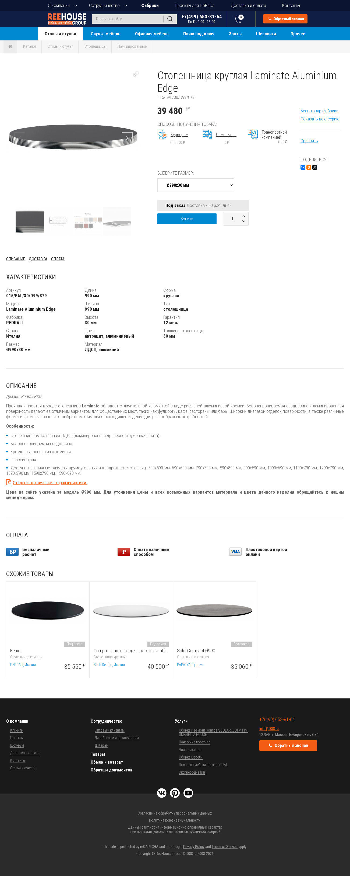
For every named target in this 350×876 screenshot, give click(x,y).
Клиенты (16, 730)
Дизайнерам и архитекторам (117, 738)
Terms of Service (225, 846)
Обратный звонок (286, 19)
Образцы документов (111, 770)
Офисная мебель (152, 33)
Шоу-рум (17, 745)
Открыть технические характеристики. (50, 482)
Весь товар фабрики (319, 110)
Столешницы (95, 46)
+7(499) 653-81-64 (202, 18)
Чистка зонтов (190, 749)
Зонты (235, 33)
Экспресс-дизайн (192, 772)
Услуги (181, 721)
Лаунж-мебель (106, 33)
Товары (98, 754)
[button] (136, 74)
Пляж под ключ (198, 33)
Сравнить (309, 140)
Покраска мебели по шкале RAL (203, 765)
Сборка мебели (191, 757)
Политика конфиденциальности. (175, 820)
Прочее (298, 33)
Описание (15, 259)
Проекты (16, 738)
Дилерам (101, 745)
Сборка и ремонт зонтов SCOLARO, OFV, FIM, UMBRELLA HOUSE (213, 732)
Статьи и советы (22, 768)
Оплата (58, 259)
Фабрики (150, 5)
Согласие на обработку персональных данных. (175, 813)
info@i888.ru (269, 728)
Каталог (30, 46)
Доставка (38, 259)
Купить (187, 218)
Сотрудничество (104, 5)
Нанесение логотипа (194, 742)
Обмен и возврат (107, 762)
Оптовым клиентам (110, 730)
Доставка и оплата (248, 5)
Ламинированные (132, 46)
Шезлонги (266, 33)
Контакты (291, 5)
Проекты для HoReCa (194, 5)
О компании (59, 5)
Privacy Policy (193, 846)
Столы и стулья (60, 33)
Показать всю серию (320, 119)
